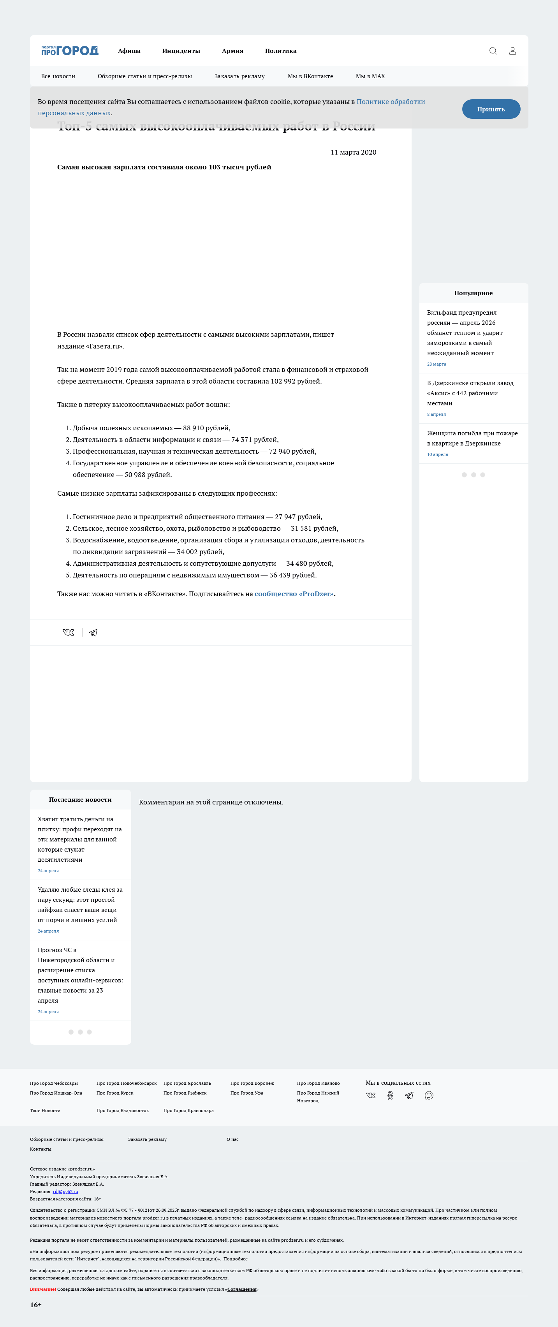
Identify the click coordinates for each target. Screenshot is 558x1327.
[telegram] (96, 632)
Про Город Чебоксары (54, 1083)
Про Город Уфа (247, 1093)
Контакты (40, 1149)
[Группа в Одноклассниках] (390, 1095)
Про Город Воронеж (252, 1083)
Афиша (129, 51)
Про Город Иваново (318, 1083)
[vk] (69, 632)
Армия (232, 51)
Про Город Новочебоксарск (127, 1083)
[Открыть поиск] (493, 50)
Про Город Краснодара (189, 1110)
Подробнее (236, 1259)
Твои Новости (45, 1110)
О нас (233, 1139)
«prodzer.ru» (81, 1169)
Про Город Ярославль (187, 1083)
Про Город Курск (115, 1093)
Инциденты (181, 51)
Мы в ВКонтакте (310, 76)
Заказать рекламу (240, 76)
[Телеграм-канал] (409, 1095)
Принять (491, 109)
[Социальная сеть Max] (429, 1095)
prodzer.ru (154, 1218)
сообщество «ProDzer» (294, 593)
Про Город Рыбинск (185, 1093)
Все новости (58, 76)
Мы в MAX (370, 76)
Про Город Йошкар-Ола (56, 1093)
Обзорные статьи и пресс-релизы (145, 76)
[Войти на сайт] (513, 50)
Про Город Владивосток (123, 1110)
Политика (281, 51)
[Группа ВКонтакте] (370, 1095)
